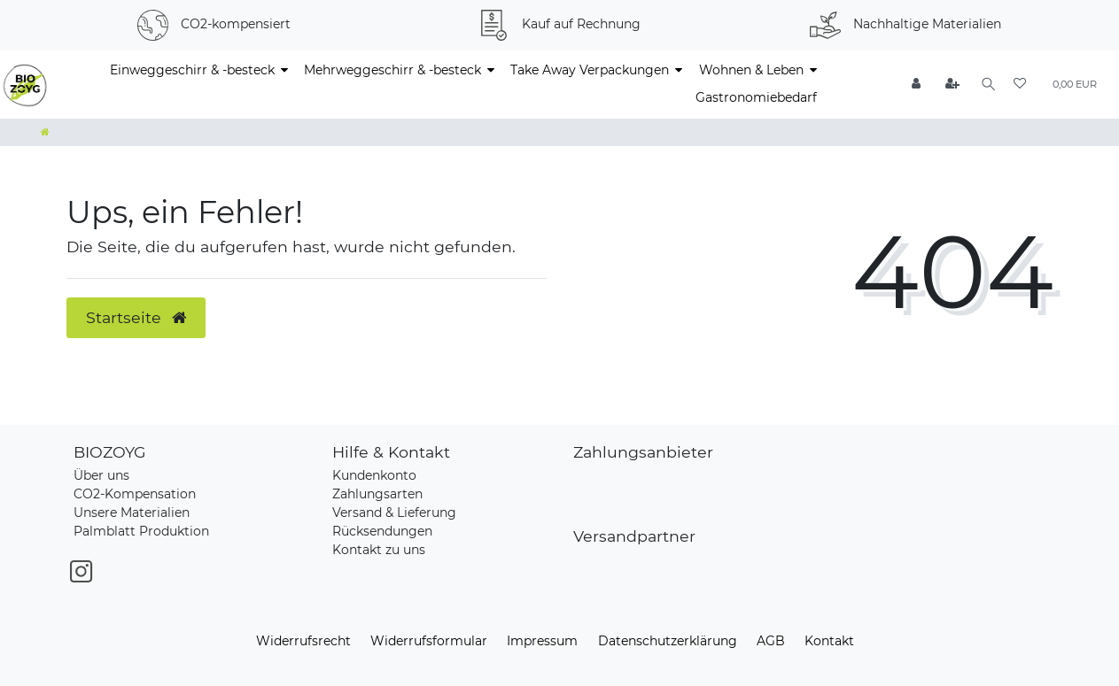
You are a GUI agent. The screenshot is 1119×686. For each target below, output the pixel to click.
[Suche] (986, 84)
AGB (771, 641)
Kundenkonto (374, 475)
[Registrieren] (949, 84)
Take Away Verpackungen (589, 70)
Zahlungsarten (377, 494)
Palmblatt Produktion (141, 531)
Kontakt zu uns (378, 550)
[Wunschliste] (1020, 84)
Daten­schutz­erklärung (667, 641)
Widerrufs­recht (303, 641)
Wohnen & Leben (751, 70)
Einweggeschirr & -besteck (192, 70)
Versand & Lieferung (394, 512)
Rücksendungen (382, 531)
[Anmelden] (913, 84)
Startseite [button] (136, 317)
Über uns (101, 475)
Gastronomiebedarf (756, 97)
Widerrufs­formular (428, 641)
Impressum (542, 641)
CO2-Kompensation (135, 494)
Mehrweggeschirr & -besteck (392, 70)
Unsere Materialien (132, 512)
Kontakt (829, 641)
